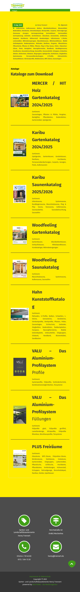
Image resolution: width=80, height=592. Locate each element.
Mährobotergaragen (29, 41)
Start (14, 11)
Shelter (15, 53)
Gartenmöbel (62, 33)
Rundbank (50, 48)
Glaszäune (45, 36)
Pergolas (54, 43)
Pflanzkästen (62, 43)
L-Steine (64, 38)
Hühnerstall (34, 38)
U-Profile (50, 56)
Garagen (25, 33)
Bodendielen (17, 31)
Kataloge (15, 69)
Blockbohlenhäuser (49, 28)
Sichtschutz (22, 53)
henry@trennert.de (56, 556)
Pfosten (37, 46)
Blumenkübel (62, 28)
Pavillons (46, 43)
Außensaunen (30, 28)
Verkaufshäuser (18, 59)
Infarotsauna (55, 38)
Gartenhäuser (50, 33)
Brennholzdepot (35, 31)
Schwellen (63, 51)
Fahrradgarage (62, 31)
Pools (21, 48)
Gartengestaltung (37, 33)
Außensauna (20, 28)
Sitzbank (30, 53)
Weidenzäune (39, 59)
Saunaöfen (38, 51)
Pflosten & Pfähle (28, 46)
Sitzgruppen (38, 53)
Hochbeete (24, 38)
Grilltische (63, 36)
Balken (39, 28)
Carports (53, 31)
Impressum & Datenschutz (40, 576)
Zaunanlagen (57, 59)
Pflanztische (17, 46)
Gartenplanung (18, 36)
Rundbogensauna (61, 48)
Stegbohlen (63, 53)
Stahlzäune (54, 53)
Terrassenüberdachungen (34, 56)
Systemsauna (17, 56)
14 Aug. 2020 (18, 25)
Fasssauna (16, 33)
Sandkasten (17, 51)
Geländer (27, 36)
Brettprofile (45, 31)
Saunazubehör (47, 51)
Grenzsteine (55, 36)
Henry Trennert (42, 25)
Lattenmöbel (17, 41)
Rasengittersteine (39, 48)
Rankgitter (27, 48)
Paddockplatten (29, 43)
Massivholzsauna (42, 41)
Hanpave (16, 38)
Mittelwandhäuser (55, 41)
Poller (57, 46)
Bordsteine (25, 31)
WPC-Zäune (48, 59)
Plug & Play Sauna (47, 46)
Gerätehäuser (36, 36)
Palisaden (39, 43)
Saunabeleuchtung (28, 51)
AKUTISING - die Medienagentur (44, 584)
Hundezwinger (44, 38)
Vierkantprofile (29, 59)
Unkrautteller (62, 56)
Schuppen (56, 51)
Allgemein (63, 25)
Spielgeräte (46, 53)
